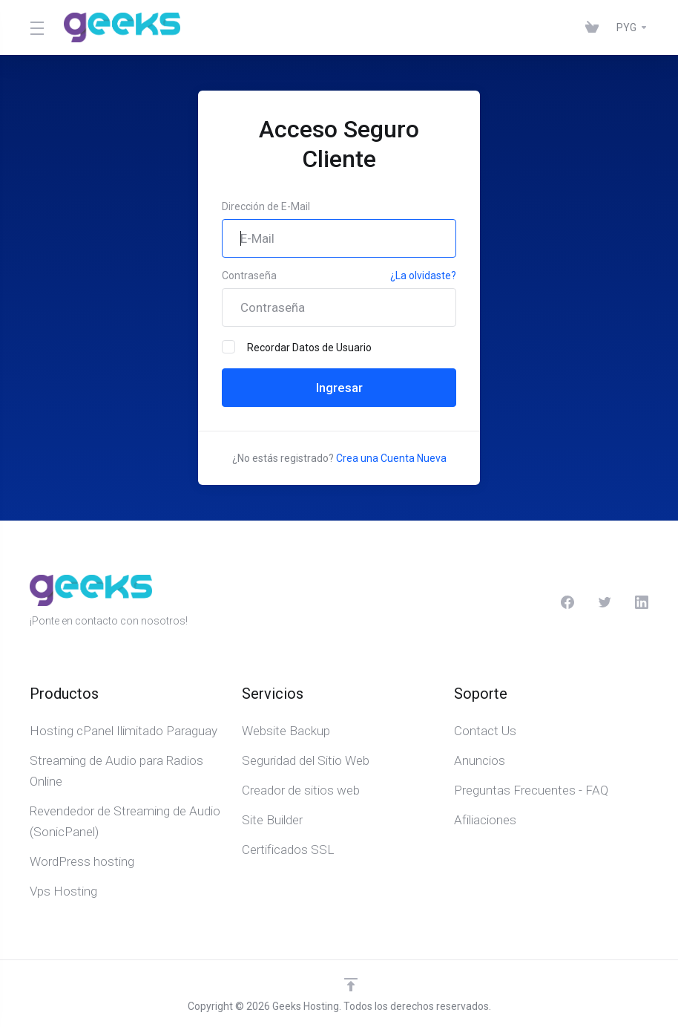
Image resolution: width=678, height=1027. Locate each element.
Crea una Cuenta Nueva (391, 458)
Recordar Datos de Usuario (297, 346)
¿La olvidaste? (423, 275)
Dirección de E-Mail (266, 206)
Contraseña (249, 275)
